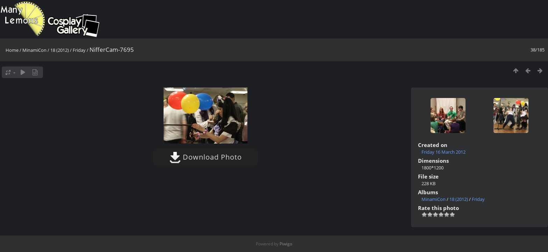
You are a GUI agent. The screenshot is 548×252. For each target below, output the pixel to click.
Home (12, 50)
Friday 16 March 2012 (443, 152)
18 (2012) (59, 50)
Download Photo (206, 157)
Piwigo (286, 244)
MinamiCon (34, 50)
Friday (79, 50)
